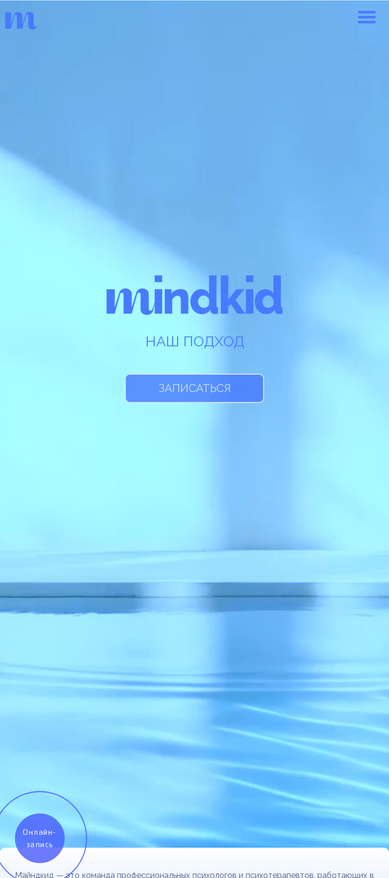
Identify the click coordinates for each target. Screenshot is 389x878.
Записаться (195, 388)
